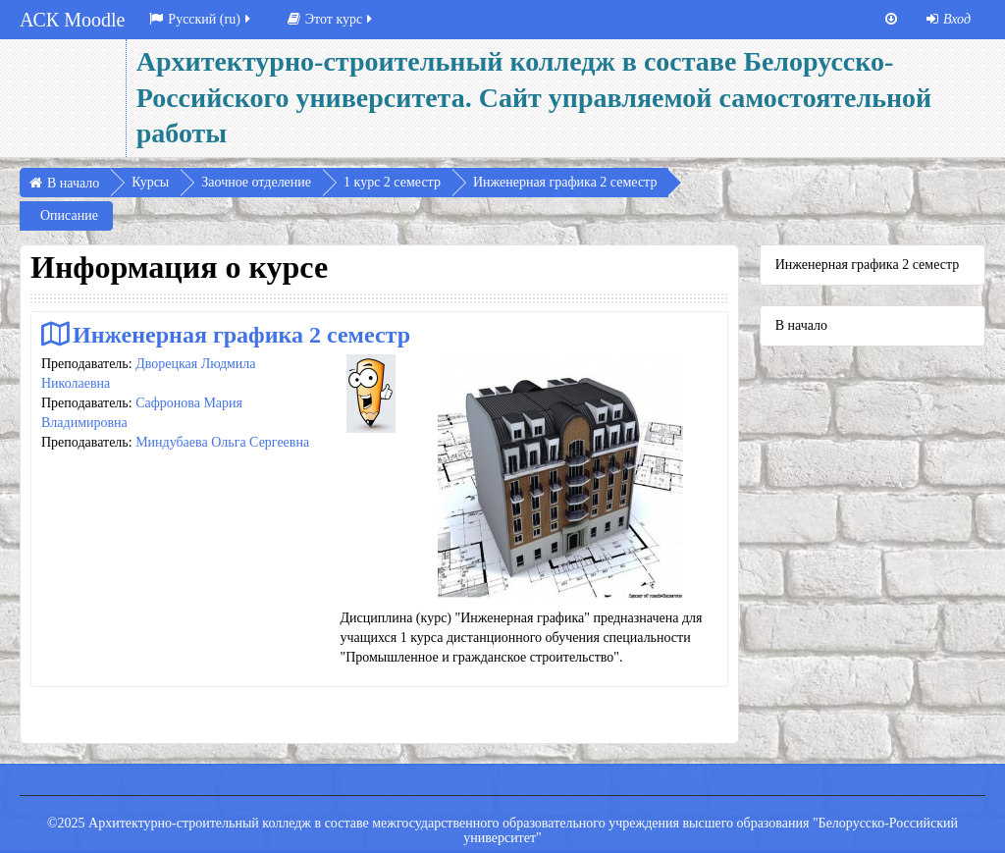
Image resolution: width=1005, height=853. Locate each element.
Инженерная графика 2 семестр (241, 334)
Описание (69, 215)
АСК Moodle (72, 19)
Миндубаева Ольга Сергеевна (222, 442)
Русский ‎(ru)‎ (201, 19)
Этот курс (331, 19)
